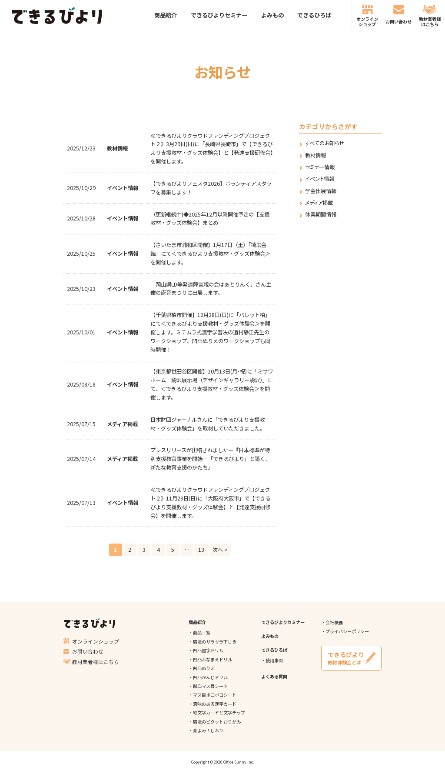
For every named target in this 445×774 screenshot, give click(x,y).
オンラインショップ (367, 21)
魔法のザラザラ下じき (214, 641)
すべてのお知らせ (324, 143)
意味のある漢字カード (214, 704)
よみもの (272, 15)
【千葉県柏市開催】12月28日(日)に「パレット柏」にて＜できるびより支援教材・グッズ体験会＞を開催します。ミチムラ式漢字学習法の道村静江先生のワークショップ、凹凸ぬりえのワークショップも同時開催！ (210, 332)
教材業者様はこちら (430, 21)
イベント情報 (319, 179)
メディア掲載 (319, 203)
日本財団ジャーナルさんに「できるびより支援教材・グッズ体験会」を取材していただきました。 (207, 424)
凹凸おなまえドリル (212, 659)
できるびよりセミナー (219, 15)
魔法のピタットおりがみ (217, 721)
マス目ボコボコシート (214, 694)
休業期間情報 (320, 214)
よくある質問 (274, 676)
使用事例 (274, 660)
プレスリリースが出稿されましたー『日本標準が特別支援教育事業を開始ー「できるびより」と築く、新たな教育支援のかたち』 (210, 458)
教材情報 (315, 155)
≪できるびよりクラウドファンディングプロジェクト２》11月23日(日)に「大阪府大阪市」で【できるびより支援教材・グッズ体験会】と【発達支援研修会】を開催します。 (210, 503)
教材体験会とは (351, 658)
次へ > (220, 550)
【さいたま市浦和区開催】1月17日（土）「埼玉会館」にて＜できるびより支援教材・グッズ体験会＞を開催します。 (210, 253)
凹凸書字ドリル (208, 650)
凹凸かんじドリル (210, 677)
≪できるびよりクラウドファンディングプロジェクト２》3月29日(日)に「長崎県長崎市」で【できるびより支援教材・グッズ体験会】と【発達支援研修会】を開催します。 (211, 149)
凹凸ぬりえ (204, 668)
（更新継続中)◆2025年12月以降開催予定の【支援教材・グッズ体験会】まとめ (209, 218)
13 (201, 550)
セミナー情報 (320, 167)
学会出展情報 (320, 191)
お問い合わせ (398, 21)
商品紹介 (165, 15)
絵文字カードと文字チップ (219, 712)
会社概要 (334, 622)
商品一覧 (201, 632)
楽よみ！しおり (208, 730)
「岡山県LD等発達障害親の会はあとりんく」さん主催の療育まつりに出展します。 (210, 288)
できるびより (57, 15)
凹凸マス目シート (210, 686)
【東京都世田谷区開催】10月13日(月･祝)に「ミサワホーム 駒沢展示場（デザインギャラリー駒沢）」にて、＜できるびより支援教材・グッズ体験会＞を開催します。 (211, 384)
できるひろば (314, 15)
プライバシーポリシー (347, 631)
